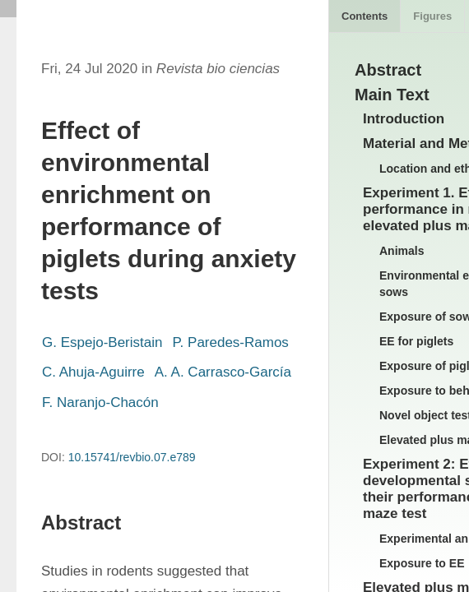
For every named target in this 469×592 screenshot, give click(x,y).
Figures (432, 16)
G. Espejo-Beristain (102, 342)
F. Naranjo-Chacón (100, 402)
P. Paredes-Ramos (230, 342)
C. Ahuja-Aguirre (93, 372)
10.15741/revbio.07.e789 (132, 457)
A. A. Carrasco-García (223, 372)
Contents (364, 16)
